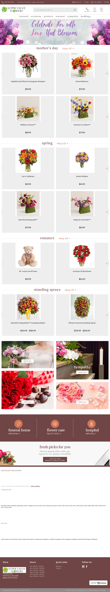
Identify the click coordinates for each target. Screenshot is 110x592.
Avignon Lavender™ (82, 220)
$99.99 (28, 89)
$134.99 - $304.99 (82, 330)
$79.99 (82, 89)
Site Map (102, 590)
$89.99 (28, 132)
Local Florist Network (92, 590)
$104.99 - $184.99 (28, 330)
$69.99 (82, 227)
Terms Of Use (70, 590)
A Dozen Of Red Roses (82, 271)
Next (107, 73)
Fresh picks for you (55, 450)
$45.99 (28, 279)
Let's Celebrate (28, 176)
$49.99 (28, 184)
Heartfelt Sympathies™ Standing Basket (28, 323)
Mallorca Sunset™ (28, 125)
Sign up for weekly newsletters (55, 459)
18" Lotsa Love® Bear (28, 271)
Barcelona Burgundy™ (28, 220)
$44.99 (82, 184)
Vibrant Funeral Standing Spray (82, 323)
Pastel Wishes (82, 176)
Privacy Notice (80, 590)
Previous (3, 73)
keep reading (35, 486)
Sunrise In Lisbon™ (82, 125)
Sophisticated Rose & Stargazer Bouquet (28, 81)
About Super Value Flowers (11, 470)
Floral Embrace (82, 81)
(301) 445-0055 (9, 2)
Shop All (67, 48)
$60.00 (82, 279)
